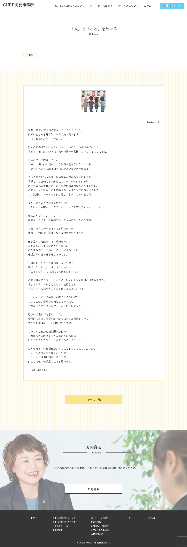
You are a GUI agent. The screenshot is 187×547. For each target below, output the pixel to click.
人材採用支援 (97, 533)
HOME (34, 518)
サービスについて (128, 5)
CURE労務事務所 (85, 543)
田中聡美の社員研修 (100, 529)
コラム (147, 5)
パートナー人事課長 (101, 5)
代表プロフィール (60, 526)
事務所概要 (57, 529)
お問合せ (152, 518)
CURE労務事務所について (69, 5)
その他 (29, 55)
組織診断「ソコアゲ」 (101, 526)
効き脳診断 (96, 522)
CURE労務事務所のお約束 (63, 522)
